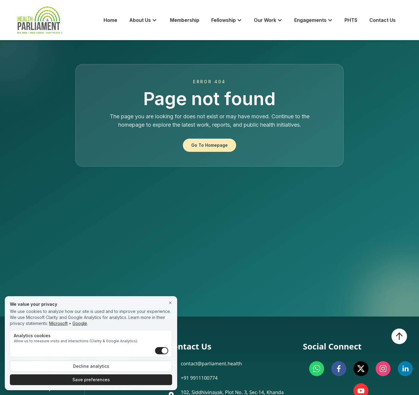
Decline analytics (91, 366)
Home (110, 20)
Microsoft (58, 323)
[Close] (170, 303)
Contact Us (382, 20)
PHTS (350, 20)
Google (79, 323)
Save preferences (91, 379)
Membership (184, 20)
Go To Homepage (209, 145)
